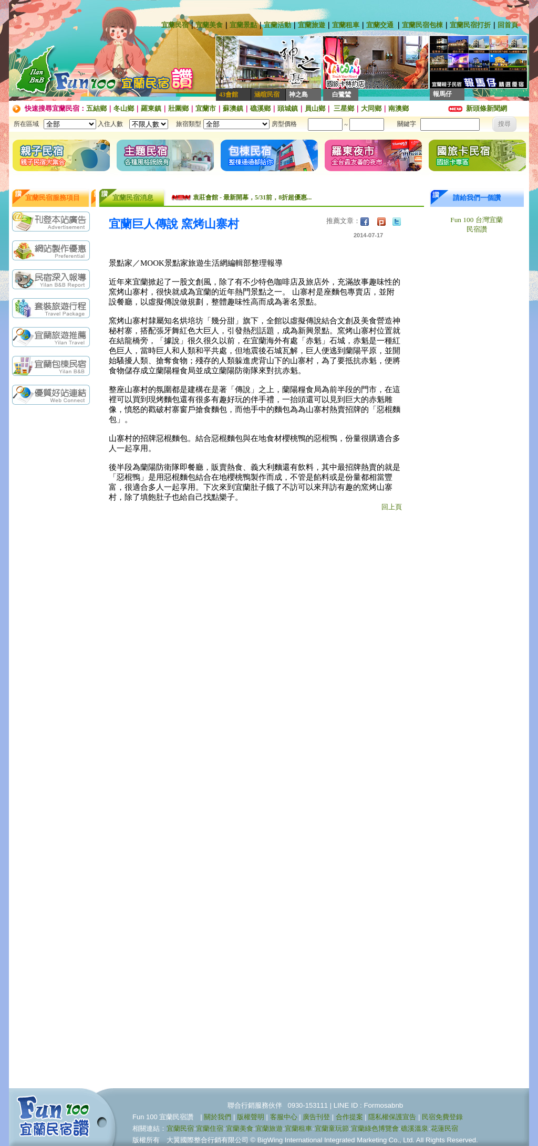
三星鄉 (343, 108)
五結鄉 (96, 108)
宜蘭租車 (345, 25)
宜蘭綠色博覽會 (375, 1128)
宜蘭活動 (277, 25)
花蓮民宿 (444, 1128)
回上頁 (391, 507)
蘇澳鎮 (233, 108)
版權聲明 (250, 1117)
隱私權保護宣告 (392, 1117)
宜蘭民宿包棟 (422, 25)
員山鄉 (315, 108)
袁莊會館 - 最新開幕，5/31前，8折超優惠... (252, 197)
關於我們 (217, 1117)
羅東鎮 (151, 108)
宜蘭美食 (209, 25)
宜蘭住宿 (209, 1128)
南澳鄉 (398, 108)
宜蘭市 (205, 108)
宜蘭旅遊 (311, 25)
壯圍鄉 (178, 108)
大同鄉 (371, 108)
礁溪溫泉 (414, 1128)
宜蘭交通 (380, 25)
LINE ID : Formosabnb (369, 1105)
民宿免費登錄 (442, 1117)
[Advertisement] (54, 575)
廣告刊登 (316, 1117)
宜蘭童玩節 (332, 1128)
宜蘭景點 (243, 25)
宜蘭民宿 (175, 25)
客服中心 (283, 1117)
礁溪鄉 (260, 108)
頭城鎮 (287, 108)
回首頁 (508, 25)
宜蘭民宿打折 (470, 25)
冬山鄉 (123, 108)
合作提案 (349, 1117)
